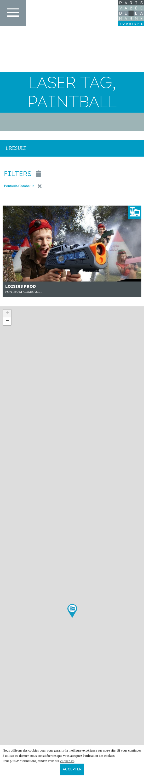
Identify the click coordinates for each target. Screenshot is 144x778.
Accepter (72, 769)
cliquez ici (67, 761)
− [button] (7, 321)
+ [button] (7, 313)
